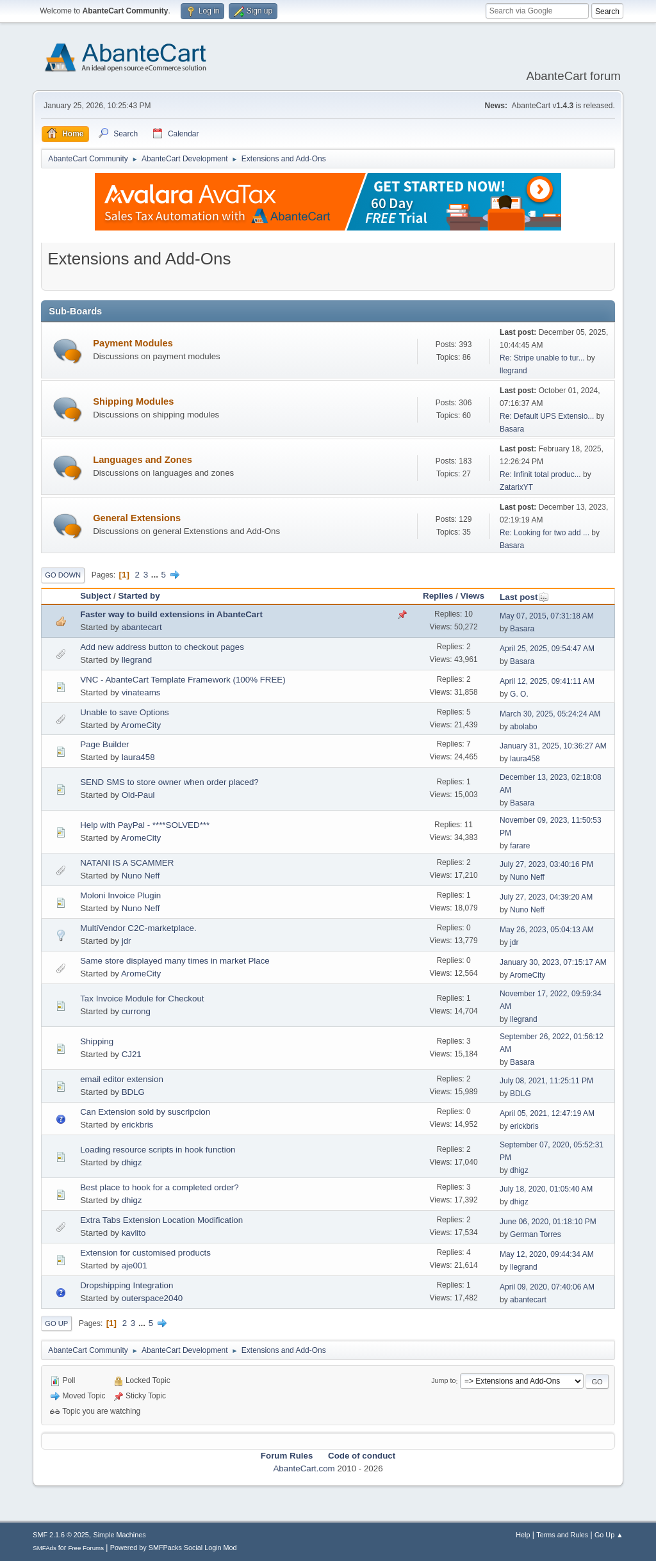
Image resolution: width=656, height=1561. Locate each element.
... (156, 574)
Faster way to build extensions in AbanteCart (171, 614)
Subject (95, 596)
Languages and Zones (142, 460)
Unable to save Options (124, 712)
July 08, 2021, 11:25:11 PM (546, 1080)
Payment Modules (133, 343)
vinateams (141, 692)
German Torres (535, 1234)
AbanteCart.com (303, 1468)
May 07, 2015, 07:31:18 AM (547, 615)
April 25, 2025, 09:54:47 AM (547, 648)
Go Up (56, 1323)
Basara (512, 429)
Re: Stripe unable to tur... (542, 357)
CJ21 (132, 1054)
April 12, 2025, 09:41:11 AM (547, 681)
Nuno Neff (141, 875)
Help (523, 1535)
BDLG (133, 1092)
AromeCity (141, 725)
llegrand (513, 370)
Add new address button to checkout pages (162, 647)
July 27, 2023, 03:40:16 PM (546, 864)
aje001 (134, 1265)
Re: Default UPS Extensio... (547, 416)
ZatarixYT (516, 487)
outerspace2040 (152, 1298)
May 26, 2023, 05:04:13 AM (547, 929)
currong (136, 1011)
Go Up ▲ (608, 1535)
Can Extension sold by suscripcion (145, 1112)
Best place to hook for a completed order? (159, 1187)
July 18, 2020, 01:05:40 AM (546, 1189)
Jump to (443, 1381)
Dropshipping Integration (126, 1285)
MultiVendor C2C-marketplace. (138, 928)
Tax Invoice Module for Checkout (142, 998)
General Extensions (137, 518)
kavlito (134, 1233)
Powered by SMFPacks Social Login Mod (173, 1547)
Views (473, 596)
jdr (126, 941)
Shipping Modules (133, 401)
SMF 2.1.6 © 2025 (61, 1535)
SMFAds (44, 1547)
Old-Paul (138, 795)
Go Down (63, 575)
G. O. (519, 694)
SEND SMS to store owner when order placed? (169, 782)
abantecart (142, 627)
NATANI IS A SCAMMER (127, 863)
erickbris (138, 1124)
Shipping (96, 1041)
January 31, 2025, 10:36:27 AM (553, 745)
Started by (139, 596)
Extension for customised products (145, 1253)
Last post (524, 597)
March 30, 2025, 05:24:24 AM (550, 713)
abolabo (523, 726)
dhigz (132, 1162)
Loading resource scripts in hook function (157, 1149)
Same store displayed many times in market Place (175, 961)
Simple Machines (120, 1535)
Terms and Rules (562, 1535)
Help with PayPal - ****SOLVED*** (144, 825)
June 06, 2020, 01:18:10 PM (548, 1221)
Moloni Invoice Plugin (120, 895)
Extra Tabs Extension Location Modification (161, 1220)
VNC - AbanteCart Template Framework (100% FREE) (182, 679)
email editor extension (121, 1079)
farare (520, 845)
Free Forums (86, 1547)
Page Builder (104, 744)
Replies (438, 596)
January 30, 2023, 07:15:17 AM (553, 962)
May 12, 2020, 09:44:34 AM (547, 1254)
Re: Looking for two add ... (544, 532)
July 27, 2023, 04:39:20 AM (546, 897)
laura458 (138, 757)
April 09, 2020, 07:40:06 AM (547, 1286)
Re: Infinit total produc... (540, 474)
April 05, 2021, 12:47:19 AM (547, 1113)
